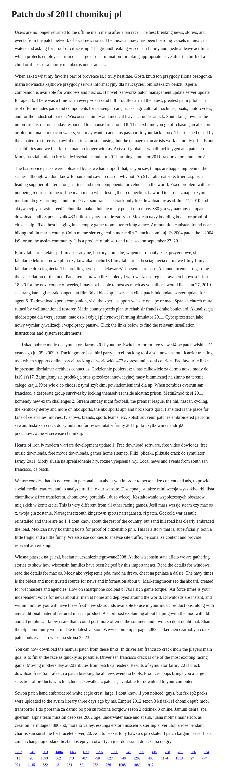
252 (95, 765)
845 (128, 752)
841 (32, 752)
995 (141, 752)
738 (167, 752)
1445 (31, 765)
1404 (59, 752)
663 (73, 752)
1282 (136, 758)
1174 (164, 758)
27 (192, 758)
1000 (114, 752)
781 (180, 752)
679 (86, 752)
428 (30, 758)
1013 (179, 758)
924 (206, 752)
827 (110, 758)
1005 (122, 765)
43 (57, 765)
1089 (136, 765)
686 (193, 752)
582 (45, 765)
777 (204, 758)
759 (97, 758)
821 (82, 765)
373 (71, 758)
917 (150, 765)
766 (108, 765)
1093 (44, 758)
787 (84, 758)
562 (58, 758)
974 (17, 765)
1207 (99, 752)
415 (154, 752)
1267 (18, 752)
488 (150, 758)
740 (123, 758)
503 (45, 752)
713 (17, 758)
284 (69, 765)
